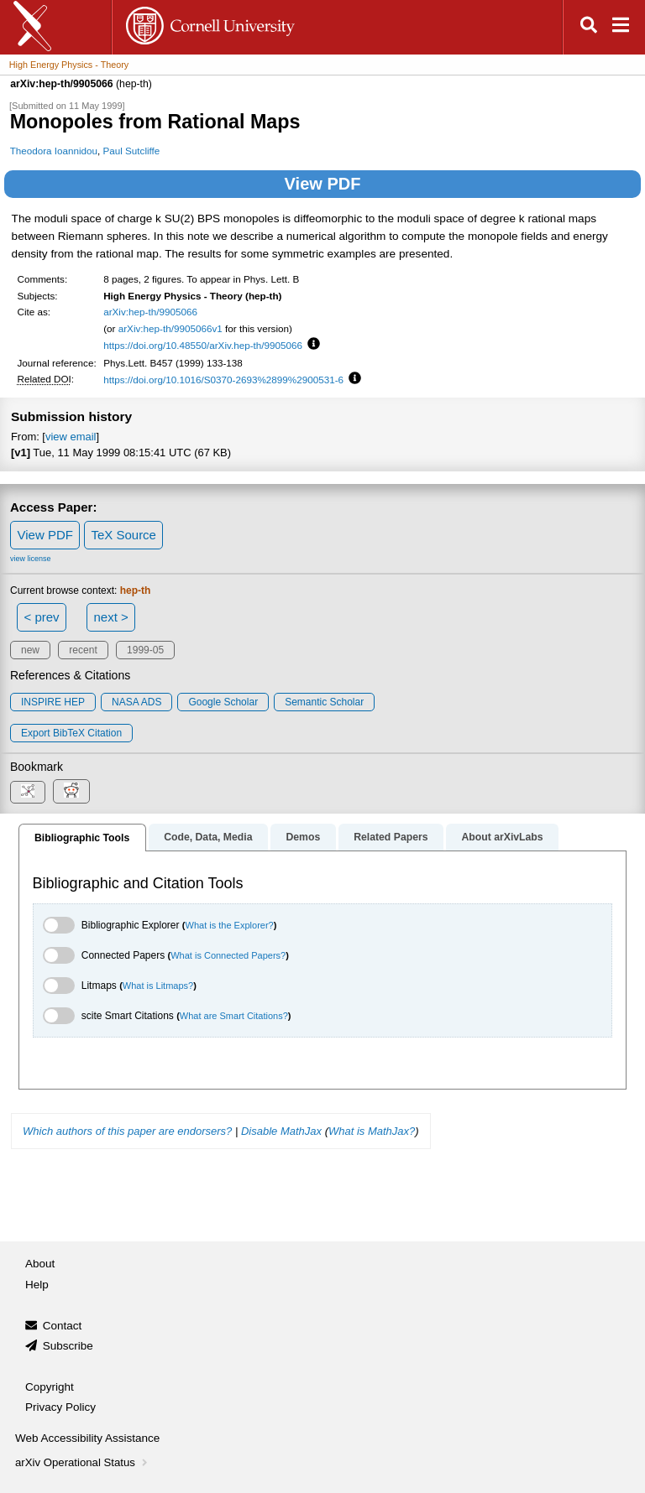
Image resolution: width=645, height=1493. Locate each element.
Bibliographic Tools (81, 838)
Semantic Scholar (324, 702)
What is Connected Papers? (228, 955)
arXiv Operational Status (82, 1462)
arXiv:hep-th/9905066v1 (170, 328)
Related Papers (390, 837)
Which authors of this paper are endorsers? (127, 1131)
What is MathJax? (371, 1131)
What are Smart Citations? (234, 1016)
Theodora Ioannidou (53, 150)
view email (70, 436)
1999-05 (145, 650)
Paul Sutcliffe (131, 150)
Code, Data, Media (208, 837)
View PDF (323, 183)
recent (83, 650)
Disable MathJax (281, 1131)
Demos (303, 837)
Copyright (49, 1387)
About (40, 1263)
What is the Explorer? (230, 925)
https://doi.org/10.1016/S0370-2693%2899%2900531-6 (223, 379)
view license (30, 558)
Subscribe (68, 1346)
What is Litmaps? (158, 986)
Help (37, 1284)
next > (110, 617)
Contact (62, 1325)
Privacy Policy (60, 1407)
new (30, 650)
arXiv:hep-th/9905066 (150, 311)
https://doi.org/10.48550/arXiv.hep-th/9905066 (202, 345)
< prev (42, 617)
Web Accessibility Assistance (87, 1438)
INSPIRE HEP (53, 702)
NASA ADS (136, 702)
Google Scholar (223, 702)
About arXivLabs (502, 837)
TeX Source (123, 535)
